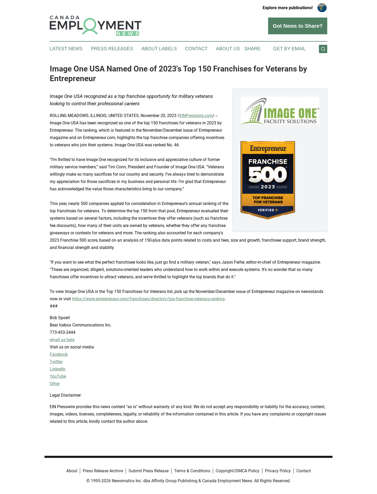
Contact (196, 48)
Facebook (59, 354)
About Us (228, 48)
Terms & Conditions (192, 470)
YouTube (58, 376)
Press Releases (112, 48)
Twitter (56, 361)
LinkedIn (57, 369)
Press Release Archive (103, 470)
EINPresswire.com (196, 115)
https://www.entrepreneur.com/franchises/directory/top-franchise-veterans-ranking (148, 298)
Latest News (66, 48)
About (71, 470)
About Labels (159, 48)
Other (55, 383)
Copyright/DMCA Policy (237, 470)
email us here (62, 339)
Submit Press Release (149, 470)
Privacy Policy (278, 470)
